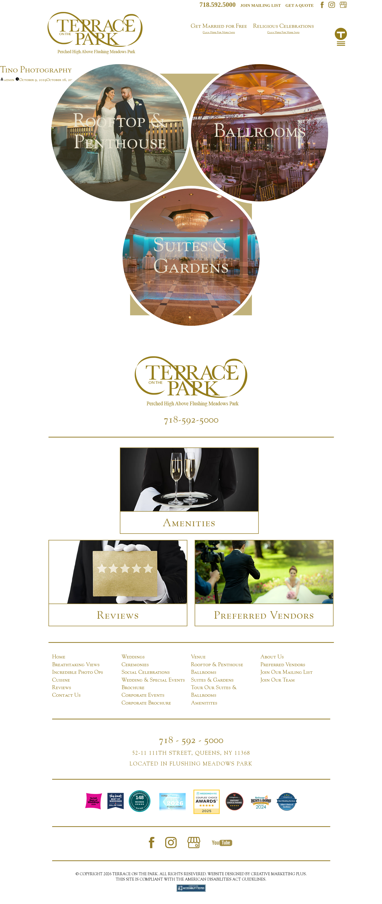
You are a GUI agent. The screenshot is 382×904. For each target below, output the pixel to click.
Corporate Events (143, 695)
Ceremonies (135, 664)
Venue (198, 656)
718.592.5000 (218, 4)
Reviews (61, 687)
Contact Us (66, 695)
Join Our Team (277, 679)
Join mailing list (260, 5)
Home (58, 656)
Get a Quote (300, 5)
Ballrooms (203, 672)
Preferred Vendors (282, 664)
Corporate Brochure (146, 702)
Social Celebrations (146, 672)
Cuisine (61, 679)
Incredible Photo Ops (77, 672)
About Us (272, 656)
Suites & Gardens (212, 679)
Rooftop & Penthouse (217, 664)
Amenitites (204, 702)
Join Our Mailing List (286, 672)
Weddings (133, 656)
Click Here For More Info (219, 32)
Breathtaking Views (76, 664)
